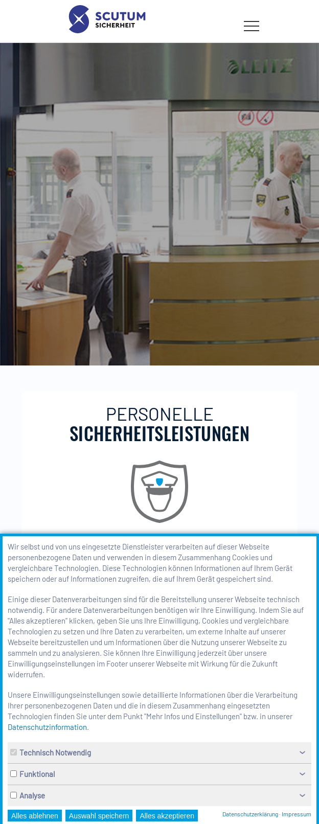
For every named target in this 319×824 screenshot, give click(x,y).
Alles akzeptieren (167, 816)
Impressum (296, 813)
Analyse (27, 795)
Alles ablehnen (34, 816)
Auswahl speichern (99, 816)
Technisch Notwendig (50, 752)
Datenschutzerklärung (250, 813)
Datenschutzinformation (47, 726)
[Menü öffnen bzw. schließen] (251, 26)
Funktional (32, 774)
